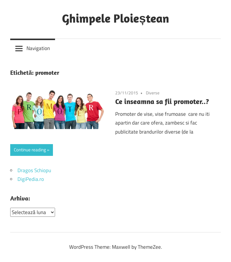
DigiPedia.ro (30, 179)
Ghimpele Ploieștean (115, 18)
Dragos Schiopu (34, 170)
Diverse (152, 93)
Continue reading (30, 149)
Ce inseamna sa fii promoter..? (162, 101)
